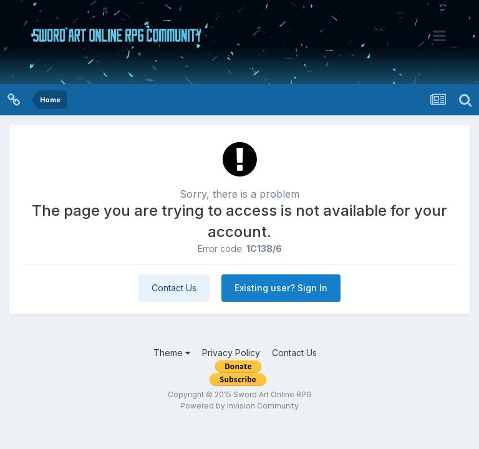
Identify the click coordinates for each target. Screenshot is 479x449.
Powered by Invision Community (239, 405)
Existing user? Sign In (281, 287)
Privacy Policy (231, 352)
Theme (171, 352)
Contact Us (174, 287)
